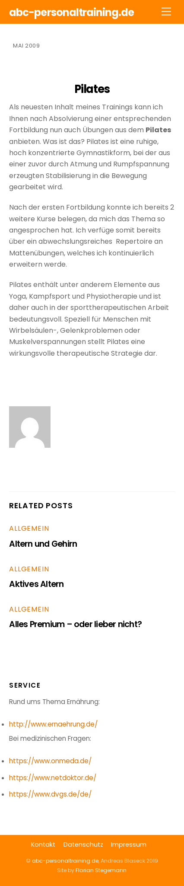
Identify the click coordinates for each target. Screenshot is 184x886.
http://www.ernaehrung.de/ (53, 724)
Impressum (128, 844)
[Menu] (166, 11)
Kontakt (43, 844)
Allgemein (29, 528)
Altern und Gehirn (43, 544)
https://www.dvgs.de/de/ (50, 794)
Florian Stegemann (101, 870)
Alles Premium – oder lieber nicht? (75, 624)
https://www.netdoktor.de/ (52, 777)
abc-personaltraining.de (65, 860)
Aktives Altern (36, 584)
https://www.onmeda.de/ (50, 760)
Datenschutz (83, 844)
